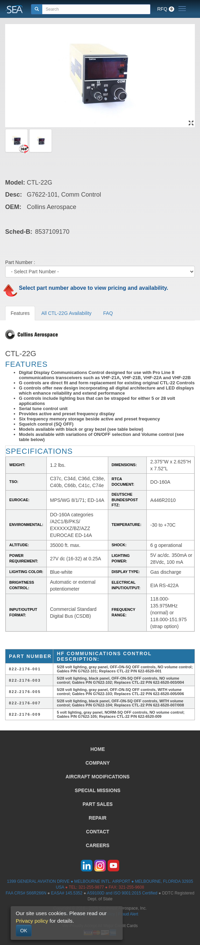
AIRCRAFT (98, 776)
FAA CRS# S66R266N (25, 893)
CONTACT (97, 831)
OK (23, 930)
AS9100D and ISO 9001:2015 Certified (122, 893)
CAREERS (97, 845)
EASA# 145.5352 (66, 893)
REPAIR (98, 818)
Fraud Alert (128, 914)
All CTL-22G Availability (66, 313)
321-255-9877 (91, 887)
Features (20, 313)
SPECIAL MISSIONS (98, 790)
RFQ (165, 9)
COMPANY (98, 763)
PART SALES (97, 804)
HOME (97, 749)
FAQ (108, 313)
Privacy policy (32, 921)
